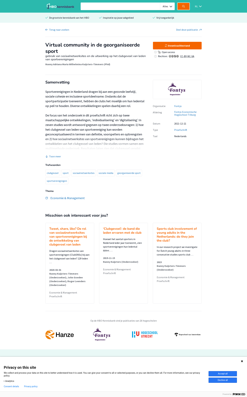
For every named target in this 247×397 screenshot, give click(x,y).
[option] (177, 89)
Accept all (223, 373)
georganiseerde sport (129, 173)
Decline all (223, 380)
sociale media (106, 173)
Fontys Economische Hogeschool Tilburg (185, 113)
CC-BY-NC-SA (187, 56)
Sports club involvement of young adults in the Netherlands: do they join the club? (177, 235)
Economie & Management (63, 292)
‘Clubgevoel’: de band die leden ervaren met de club (122, 231)
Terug (59, 29)
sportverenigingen (57, 180)
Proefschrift (180, 129)
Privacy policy (30, 386)
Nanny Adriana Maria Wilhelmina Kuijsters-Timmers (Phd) (77, 64)
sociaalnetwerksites (84, 173)
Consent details (11, 386)
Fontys (178, 106)
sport (66, 173)
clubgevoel (53, 173)
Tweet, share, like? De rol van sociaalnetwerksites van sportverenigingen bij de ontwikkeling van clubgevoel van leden (68, 237)
